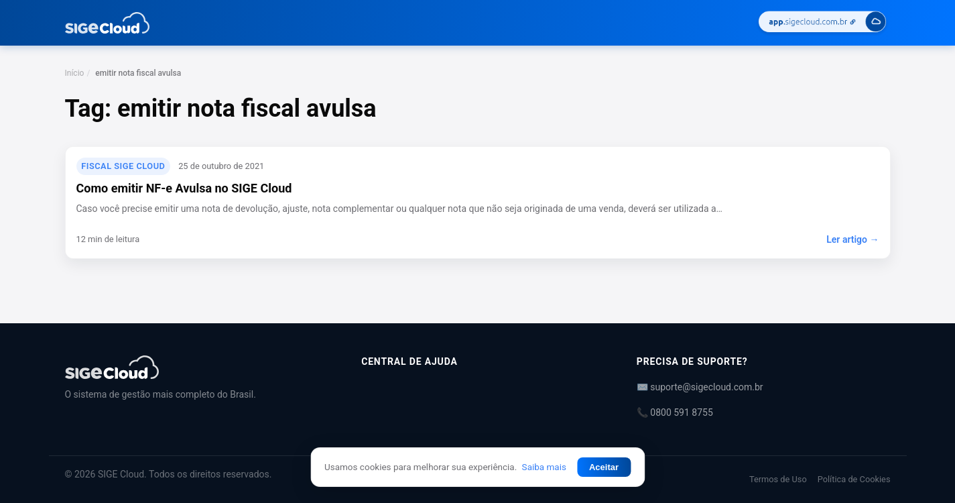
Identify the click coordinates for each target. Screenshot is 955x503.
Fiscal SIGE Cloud (123, 166)
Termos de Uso (778, 479)
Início (74, 73)
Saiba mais (544, 466)
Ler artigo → (852, 239)
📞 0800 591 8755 (675, 412)
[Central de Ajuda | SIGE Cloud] (197, 367)
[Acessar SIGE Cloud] (822, 23)
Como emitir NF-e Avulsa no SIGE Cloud (184, 188)
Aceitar (604, 467)
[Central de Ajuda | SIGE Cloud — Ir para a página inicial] (107, 23)
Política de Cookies (854, 479)
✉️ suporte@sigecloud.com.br (700, 387)
